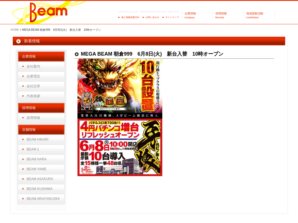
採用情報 (33, 118)
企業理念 (33, 76)
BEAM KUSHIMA (40, 189)
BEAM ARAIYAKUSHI (43, 199)
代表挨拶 (33, 96)
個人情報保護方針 (130, 17)
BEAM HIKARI (37, 139)
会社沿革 (33, 86)
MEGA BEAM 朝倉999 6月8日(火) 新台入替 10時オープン (152, 54)
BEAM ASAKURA (40, 179)
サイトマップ (172, 17)
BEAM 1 (33, 149)
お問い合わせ (152, 17)
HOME (14, 29)
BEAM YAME (36, 169)
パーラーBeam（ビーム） (49, 13)
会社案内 (33, 66)
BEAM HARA (37, 159)
